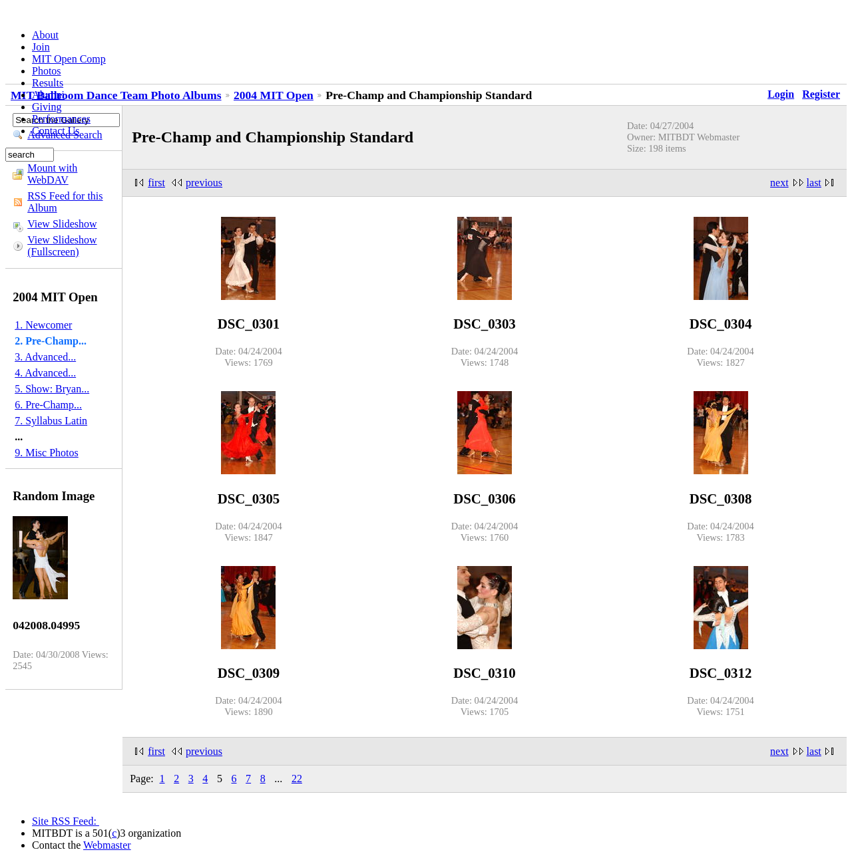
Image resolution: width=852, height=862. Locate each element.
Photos (46, 70)
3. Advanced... (45, 356)
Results (47, 82)
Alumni (48, 94)
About (45, 35)
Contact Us (56, 130)
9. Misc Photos (47, 452)
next (779, 182)
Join (41, 47)
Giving (46, 106)
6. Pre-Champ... (48, 404)
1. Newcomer (43, 325)
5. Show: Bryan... (52, 388)
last (814, 182)
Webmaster (107, 845)
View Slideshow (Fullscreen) (62, 245)
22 (297, 778)
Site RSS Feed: (65, 821)
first (156, 182)
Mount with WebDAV (52, 174)
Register (821, 94)
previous (204, 182)
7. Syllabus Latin (51, 420)
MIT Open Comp (69, 59)
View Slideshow (62, 223)
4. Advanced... (45, 372)
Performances (61, 118)
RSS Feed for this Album (65, 202)
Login (780, 94)
